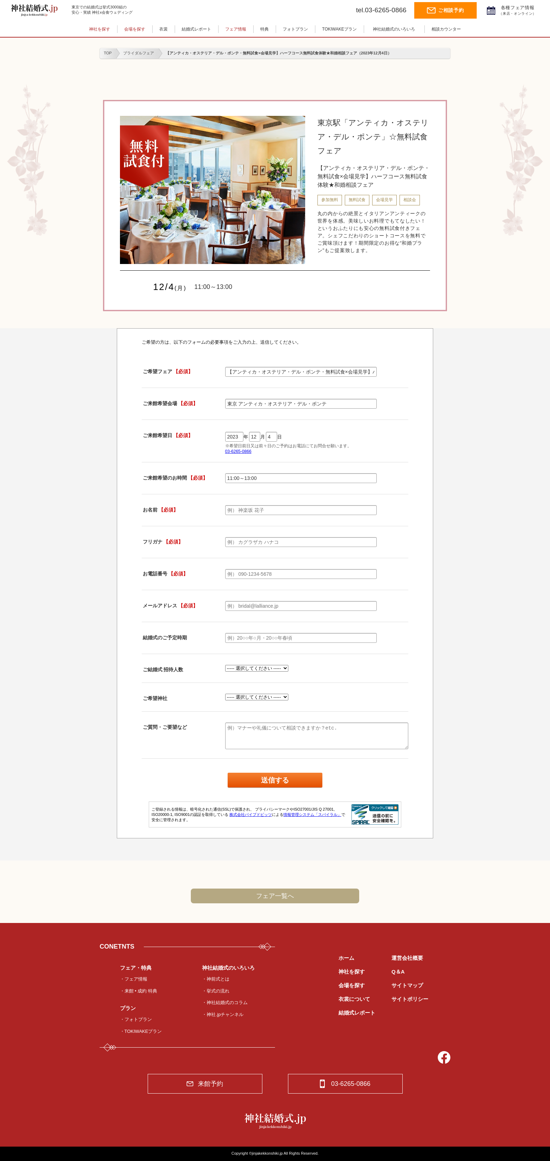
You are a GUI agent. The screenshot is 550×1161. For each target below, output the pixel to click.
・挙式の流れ (215, 991)
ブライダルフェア (138, 53)
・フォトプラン (136, 1019)
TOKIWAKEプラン (339, 29)
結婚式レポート (196, 29)
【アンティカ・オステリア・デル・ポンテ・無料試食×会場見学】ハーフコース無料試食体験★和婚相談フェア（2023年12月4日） (278, 53)
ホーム (346, 958)
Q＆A (398, 972)
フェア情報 (235, 29)
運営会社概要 (407, 958)
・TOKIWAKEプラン (141, 1031)
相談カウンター (446, 29)
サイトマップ (407, 985)
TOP (108, 53)
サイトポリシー (409, 999)
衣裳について (354, 999)
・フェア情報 (133, 979)
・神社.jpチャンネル (222, 1014)
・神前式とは (215, 979)
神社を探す (99, 29)
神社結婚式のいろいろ (394, 29)
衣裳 (163, 29)
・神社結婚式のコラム (225, 1002)
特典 (264, 29)
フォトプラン (295, 29)
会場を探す (134, 29)
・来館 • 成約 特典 (138, 991)
